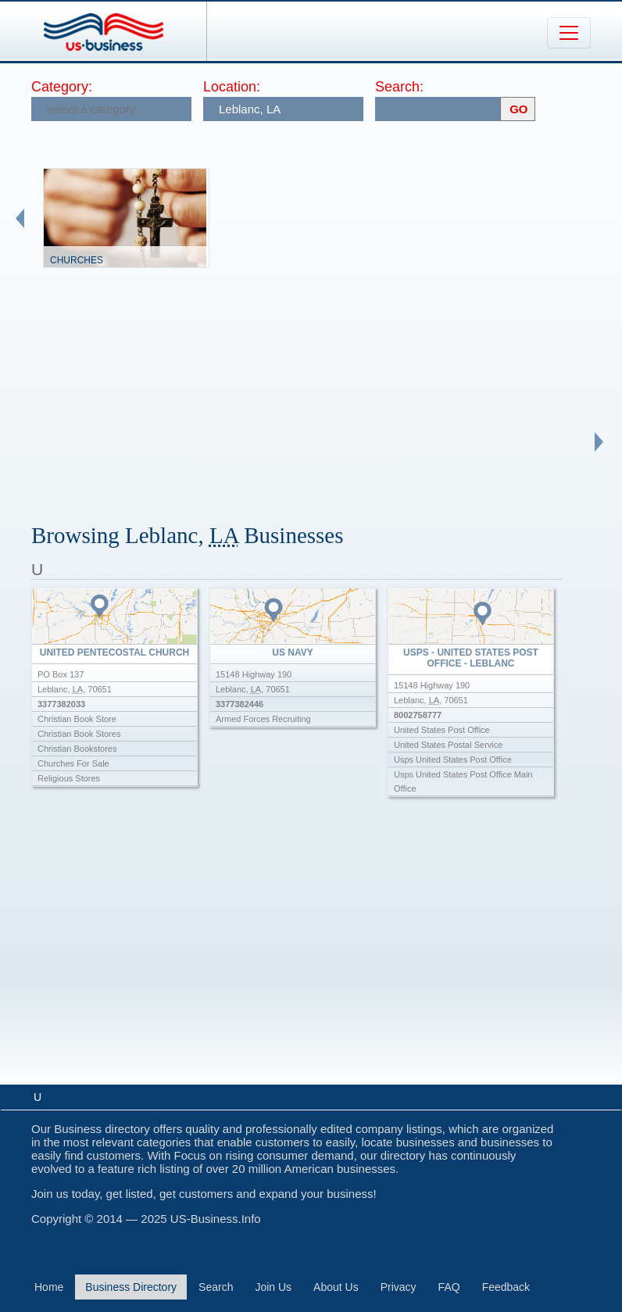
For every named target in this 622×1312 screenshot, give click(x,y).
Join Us (273, 1287)
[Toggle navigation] (569, 32)
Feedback (506, 1287)
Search (215, 1287)
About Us (336, 1287)
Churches (76, 260)
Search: (399, 87)
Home (48, 1287)
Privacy (398, 1287)
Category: (61, 87)
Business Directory (131, 1287)
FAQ (449, 1287)
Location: (231, 87)
